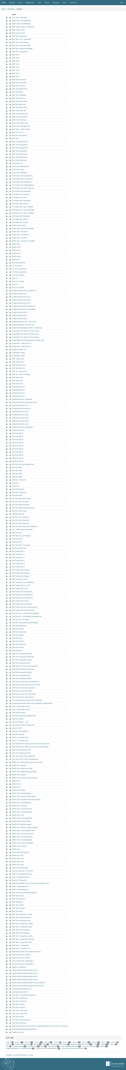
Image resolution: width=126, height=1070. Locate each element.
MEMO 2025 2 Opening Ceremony (23, 833)
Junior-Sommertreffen (90, 1046)
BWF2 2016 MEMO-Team (20, 123)
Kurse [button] (20, 2)
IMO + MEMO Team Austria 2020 (22, 529)
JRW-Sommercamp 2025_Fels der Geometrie (26, 685)
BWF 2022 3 (16, 61)
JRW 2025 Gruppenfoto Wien (21, 675)
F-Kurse (113, 1044)
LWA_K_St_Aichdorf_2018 (20, 740)
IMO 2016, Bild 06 (17, 449)
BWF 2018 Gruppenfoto (19, 36)
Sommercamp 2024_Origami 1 (21, 954)
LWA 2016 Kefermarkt (19, 712)
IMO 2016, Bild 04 (17, 442)
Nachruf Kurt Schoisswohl (20, 868)
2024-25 (105, 1042)
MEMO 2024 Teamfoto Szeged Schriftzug (25, 827)
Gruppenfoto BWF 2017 (19, 349)
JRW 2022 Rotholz (18, 635)
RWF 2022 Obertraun (18, 899)
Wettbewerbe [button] (30, 2)
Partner (64, 2)
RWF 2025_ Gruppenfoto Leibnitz (22, 923)
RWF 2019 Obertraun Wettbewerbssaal (24, 892)
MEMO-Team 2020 (18, 864)
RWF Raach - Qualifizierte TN (21, 948)
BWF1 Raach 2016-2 (18, 33)
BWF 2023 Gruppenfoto (19, 82)
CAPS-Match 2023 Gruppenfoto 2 (22, 179)
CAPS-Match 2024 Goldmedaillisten (23, 185)
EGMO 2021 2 (16, 247)
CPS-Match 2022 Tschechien (21, 216)
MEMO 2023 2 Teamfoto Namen (22, 809)
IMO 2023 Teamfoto (18, 514)
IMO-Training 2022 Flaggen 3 (21, 576)
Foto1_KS (15, 278)
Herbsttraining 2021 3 (18, 393)
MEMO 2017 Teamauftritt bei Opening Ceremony (27, 762)
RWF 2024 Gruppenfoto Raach (21, 917)
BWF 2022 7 (16, 73)
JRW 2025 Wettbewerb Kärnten (22, 678)
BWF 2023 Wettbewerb (19, 95)
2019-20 (57, 1042)
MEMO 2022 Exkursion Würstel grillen (24, 796)
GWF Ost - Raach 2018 (19, 371)
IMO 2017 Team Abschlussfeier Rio (23, 464)
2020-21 (67, 1042)
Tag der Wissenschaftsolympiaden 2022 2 (25, 979)
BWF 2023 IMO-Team (19, 86)
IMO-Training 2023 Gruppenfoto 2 (22, 598)
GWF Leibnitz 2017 (18, 362)
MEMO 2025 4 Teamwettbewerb (22, 840)
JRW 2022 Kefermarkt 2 (19, 632)
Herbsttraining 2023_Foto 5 (20, 424)
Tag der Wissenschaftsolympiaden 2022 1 (25, 976)
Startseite (12, 2)
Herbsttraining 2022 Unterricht (21, 408)
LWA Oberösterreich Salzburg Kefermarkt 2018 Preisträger (30, 747)
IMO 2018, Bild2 (17, 470)
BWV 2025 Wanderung (19, 160)
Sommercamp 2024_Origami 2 (21, 958)
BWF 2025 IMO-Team (19, 104)
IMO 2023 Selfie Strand (19, 511)
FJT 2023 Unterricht (18, 275)
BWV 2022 (15, 138)
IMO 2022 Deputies (18, 489)
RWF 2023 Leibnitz (18, 905)
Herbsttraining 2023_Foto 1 (20, 411)
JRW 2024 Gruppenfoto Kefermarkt (23, 657)
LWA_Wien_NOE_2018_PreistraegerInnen (25, 759)
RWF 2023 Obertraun (18, 908)
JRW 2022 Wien (17, 638)
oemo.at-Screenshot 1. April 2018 (22, 871)
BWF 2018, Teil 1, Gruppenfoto (21, 39)
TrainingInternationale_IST (20, 992)
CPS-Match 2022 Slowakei (20, 204)
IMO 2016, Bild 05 (17, 446)
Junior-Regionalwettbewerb (71, 1046)
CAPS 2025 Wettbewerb (19, 172)
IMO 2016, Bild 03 (17, 439)
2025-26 (10, 1044)
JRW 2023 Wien (17, 650)
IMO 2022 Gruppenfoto (19, 492)
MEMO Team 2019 (18, 861)
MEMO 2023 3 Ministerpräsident (22, 812)
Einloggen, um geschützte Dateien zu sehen (19, 1055)
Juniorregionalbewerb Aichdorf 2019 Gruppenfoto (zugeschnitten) (32, 703)
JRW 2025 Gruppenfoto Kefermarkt (23, 669)
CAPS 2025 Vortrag (18, 169)
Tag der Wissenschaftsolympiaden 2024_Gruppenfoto (28, 982)
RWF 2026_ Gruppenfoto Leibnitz (22, 936)
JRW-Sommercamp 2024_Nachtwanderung (25, 681)
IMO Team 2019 (17, 542)
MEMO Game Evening (19, 846)
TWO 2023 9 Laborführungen (21, 1020)
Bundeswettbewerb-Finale (60, 1044)
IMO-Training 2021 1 (18, 551)
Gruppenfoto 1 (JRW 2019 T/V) (21, 343)
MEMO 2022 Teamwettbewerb (21, 802)
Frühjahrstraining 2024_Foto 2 (21, 300)
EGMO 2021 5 (16, 256)
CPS (97, 1044)
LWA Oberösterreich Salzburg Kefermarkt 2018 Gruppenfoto (30, 743)
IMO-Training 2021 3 (18, 557)
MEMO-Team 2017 (18, 855)
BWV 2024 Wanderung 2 (19, 157)
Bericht (38, 1044)
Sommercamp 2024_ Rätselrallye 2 (23, 964)
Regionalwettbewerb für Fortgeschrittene (20, 1048)
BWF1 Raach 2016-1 (18, 30)
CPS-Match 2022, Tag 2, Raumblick (23, 213)
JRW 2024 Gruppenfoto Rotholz (22, 660)
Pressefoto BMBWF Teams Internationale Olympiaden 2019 (30, 883)
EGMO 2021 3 (16, 250)
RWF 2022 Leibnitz (18, 896)
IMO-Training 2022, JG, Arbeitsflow (23, 582)
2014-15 (10, 1042)
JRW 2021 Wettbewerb (19, 626)
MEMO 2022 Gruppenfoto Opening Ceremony (26, 799)
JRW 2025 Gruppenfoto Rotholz (22, 672)
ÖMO (4, 3)
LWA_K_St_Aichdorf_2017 (20, 737)
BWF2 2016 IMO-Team (19, 120)
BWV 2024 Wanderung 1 (19, 154)
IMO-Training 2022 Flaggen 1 (21, 570)
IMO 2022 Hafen (17, 495)
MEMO (104, 1046)
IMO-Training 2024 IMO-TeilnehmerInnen (25, 607)
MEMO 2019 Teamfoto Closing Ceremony (25, 778)
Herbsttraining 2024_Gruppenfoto (22, 427)
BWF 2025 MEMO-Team (19, 107)
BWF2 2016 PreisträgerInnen (21, 126)
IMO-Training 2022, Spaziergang (22, 591)
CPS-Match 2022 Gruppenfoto (21, 191)
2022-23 (86, 1042)
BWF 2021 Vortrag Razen (20, 51)
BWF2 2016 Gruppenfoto (20, 117)
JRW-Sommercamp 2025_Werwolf (23, 697)
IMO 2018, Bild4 (17, 477)
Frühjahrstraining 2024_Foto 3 (21, 303)
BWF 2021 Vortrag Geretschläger (22, 48)
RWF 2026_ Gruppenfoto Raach (22, 942)
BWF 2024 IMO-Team (19, 98)
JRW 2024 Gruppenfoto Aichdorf (22, 653)
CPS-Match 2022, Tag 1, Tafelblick (22, 207)
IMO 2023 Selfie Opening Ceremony (23, 508)
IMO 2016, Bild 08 (17, 455)
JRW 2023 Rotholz (18, 647)
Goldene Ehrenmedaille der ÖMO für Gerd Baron (27, 328)
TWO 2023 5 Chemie (18, 1007)
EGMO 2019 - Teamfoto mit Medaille (23, 241)
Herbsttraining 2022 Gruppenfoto (22, 399)
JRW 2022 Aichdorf (18, 629)
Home (3, 9)
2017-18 (38, 1042)
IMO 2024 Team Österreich (20, 517)
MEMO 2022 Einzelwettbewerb (21, 793)
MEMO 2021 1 (16, 781)
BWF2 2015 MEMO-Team (20, 114)
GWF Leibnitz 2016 (18, 359)
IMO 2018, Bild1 (17, 467)
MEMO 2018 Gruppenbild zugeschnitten (24, 771)
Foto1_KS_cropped (18, 281)
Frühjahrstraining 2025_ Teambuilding (23, 309)
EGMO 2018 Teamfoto (19, 225)
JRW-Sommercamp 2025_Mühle (22, 691)
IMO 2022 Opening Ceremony (21, 498)
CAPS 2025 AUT (17, 163)
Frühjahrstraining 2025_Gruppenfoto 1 (24, 306)
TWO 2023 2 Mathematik (20, 998)
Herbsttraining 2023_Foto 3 (20, 418)
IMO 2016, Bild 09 (17, 458)
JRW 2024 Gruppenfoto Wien (21, 663)
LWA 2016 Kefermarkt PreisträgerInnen (24, 716)
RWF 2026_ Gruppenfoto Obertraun (23, 939)
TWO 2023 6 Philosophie (20, 1010)
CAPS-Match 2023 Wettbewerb (21, 182)
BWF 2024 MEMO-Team (19, 101)
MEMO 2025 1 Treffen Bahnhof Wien (23, 830)
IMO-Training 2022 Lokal (19, 588)
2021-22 (76, 1042)
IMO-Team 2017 (17, 532)
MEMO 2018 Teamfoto (19, 774)
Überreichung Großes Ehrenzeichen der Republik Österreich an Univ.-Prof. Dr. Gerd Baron (40, 1026)
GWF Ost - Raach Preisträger (21, 374)
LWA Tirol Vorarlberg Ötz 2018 (21, 750)
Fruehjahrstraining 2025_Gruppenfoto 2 (24, 290)
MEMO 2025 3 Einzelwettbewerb (22, 837)
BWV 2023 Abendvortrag (19, 141)
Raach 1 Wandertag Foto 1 (20, 886)
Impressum (73, 2)
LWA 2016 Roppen (18, 719)
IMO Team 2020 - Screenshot (21, 545)
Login (121, 2)
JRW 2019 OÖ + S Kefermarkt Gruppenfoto (25, 613)
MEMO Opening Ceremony (20, 852)
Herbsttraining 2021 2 (18, 390)
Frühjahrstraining (19, 1046)
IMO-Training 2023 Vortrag (20, 601)
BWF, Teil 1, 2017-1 (18, 132)
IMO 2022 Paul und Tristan (20, 501)
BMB (46, 1044)
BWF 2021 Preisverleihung (20, 42)
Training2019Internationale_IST (22, 989)
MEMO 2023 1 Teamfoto (19, 806)
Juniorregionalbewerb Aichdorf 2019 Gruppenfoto (27, 700)
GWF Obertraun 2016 (19, 365)
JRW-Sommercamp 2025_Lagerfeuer (23, 688)
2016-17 (29, 1042)
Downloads (55, 2)
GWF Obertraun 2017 (19, 368)
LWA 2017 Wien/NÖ (18, 734)
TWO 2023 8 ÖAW (18, 1017)
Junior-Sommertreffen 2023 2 (21, 709)
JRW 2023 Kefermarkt (19, 644)
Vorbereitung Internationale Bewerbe (74, 1048)
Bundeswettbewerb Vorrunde (81, 1044)
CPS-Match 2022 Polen (19, 197)
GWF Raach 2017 (17, 380)
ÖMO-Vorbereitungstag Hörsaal (22, 874)
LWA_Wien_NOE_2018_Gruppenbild (23, 756)
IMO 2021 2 (15, 486)
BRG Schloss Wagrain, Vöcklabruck (23, 27)
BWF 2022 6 (16, 70)
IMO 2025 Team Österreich (20, 523)
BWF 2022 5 (16, 67)
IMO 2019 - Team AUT (19, 480)
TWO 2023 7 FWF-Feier (19, 1013)
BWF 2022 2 (16, 58)
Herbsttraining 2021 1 (18, 387)
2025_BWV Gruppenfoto (19, 17)
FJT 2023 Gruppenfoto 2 (19, 272)
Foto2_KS (15, 284)
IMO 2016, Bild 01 (17, 433)
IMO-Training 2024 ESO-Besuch (22, 604)
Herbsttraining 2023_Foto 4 (20, 421)
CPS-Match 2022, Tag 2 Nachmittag (23, 210)
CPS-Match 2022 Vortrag (20, 222)
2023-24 (96, 1042)
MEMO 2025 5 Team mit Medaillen (23, 843)
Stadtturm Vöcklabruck (19, 967)
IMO (44, 1046)
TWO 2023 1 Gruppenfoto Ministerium (24, 995)
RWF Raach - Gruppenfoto (20, 945)
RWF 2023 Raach (17, 911)
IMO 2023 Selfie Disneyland (20, 505)
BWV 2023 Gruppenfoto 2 (20, 148)
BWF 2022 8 (16, 76)
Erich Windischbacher (19, 262)
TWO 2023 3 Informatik (19, 1001)
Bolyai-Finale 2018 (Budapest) (21, 20)
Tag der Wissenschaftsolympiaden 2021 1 (25, 970)
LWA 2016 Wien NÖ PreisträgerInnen (23, 725)
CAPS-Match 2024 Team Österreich (23, 188)
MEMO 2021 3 (16, 787)
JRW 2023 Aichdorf (18, 641)
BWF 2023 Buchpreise (19, 79)
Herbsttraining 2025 (18, 430)
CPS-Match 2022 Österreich (21, 194)
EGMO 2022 (16, 259)
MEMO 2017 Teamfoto (19, 765)
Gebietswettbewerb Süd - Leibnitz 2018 (24, 321)
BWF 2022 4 (16, 64)
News (39, 2)
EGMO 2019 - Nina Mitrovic (20, 235)
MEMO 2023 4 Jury (18, 815)
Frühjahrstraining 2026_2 (20, 315)
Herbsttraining (34, 1046)
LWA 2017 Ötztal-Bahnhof (20, 731)
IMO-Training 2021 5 (18, 563)
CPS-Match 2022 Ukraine (20, 219)
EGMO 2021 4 (16, 253)
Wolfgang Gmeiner (18, 1032)
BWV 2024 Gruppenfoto (19, 151)
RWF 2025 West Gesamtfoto (21, 930)
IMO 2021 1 (15, 483)
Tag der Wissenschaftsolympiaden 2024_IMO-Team (28, 986)
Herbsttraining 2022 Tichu (20, 405)
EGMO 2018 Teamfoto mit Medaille (23, 228)
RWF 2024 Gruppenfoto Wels (21, 920)
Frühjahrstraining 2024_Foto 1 (21, 297)
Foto (8, 1046)
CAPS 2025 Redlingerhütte (20, 166)
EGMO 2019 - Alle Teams (20, 231)
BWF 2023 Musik (17, 92)
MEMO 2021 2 (16, 784)
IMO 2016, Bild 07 (17, 452)
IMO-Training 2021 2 (18, 554)
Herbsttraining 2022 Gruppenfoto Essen (24, 402)
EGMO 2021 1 (16, 244)
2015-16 (19, 1042)
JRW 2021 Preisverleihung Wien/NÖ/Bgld (25, 622)
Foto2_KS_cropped (18, 287)
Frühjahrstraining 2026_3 (20, 318)
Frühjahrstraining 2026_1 (20, 312)
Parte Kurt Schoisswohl (19, 880)
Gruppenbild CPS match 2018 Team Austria (25, 334)
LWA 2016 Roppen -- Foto (20, 722)
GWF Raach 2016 (17, 377)
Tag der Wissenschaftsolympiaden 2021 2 (25, 973)
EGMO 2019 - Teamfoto (19, 238)
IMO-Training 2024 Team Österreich (23, 610)
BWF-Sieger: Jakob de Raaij (21, 129)
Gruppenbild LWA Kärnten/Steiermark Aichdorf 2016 (28, 340)
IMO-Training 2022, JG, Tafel (21, 585)
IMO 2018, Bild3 (17, 473)
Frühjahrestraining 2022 (19, 294)
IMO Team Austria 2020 (19, 548)
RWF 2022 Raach (17, 902)
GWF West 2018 (17, 383)
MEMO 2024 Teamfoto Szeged (21, 824)
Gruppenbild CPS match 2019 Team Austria (25, 337)
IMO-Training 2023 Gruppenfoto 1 (22, 595)
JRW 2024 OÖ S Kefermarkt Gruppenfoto (25, 666)
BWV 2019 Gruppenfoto (19, 135)
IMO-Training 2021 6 (18, 567)
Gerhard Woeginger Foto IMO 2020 (23, 325)
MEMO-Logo (16, 849)
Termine (46, 2)
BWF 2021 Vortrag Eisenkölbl (21, 45)
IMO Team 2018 (17, 539)
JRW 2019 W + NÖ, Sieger (20, 619)
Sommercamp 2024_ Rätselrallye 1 (23, 961)
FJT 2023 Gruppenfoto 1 (19, 269)
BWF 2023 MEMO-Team (19, 89)
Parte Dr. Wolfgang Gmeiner (21, 877)
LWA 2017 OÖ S (17, 728)
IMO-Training (53, 1046)
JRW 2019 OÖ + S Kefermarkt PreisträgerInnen (27, 616)
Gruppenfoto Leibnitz (18, 352)
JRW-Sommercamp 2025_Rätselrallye (24, 694)
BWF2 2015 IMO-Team (19, 110)
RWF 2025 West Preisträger (21, 933)
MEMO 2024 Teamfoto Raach (21, 821)
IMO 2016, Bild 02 (17, 436)
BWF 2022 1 (16, 55)
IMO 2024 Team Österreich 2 (21, 520)
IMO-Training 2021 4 (18, 560)
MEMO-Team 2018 (18, 858)
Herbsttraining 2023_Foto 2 (20, 415)
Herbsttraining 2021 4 (18, 396)
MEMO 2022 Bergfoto (19, 790)
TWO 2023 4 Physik (18, 1004)
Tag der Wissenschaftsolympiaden (48, 1048)
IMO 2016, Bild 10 (17, 461)
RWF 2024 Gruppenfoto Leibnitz (22, 914)
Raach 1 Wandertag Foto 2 (20, 889)
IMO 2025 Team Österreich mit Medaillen (24, 526)
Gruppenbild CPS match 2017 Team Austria (25, 331)
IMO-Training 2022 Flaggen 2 (21, 573)
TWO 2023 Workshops (19, 1023)
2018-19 (48, 1042)
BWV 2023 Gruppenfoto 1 (20, 145)
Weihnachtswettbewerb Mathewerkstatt (24, 1029)
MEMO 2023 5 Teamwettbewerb (22, 818)
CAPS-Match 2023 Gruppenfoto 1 (22, 176)
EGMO (104, 1044)
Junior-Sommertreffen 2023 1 (21, 706)
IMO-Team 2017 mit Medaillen (21, 536)
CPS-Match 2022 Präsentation (21, 200)
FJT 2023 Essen (17, 266)
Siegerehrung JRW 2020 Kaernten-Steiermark (26, 951)
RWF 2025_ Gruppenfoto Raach (22, 927)
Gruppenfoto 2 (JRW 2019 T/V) (21, 346)
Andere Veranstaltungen (24, 1044)
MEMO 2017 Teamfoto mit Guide (22, 768)
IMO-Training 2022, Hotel (20, 579)
